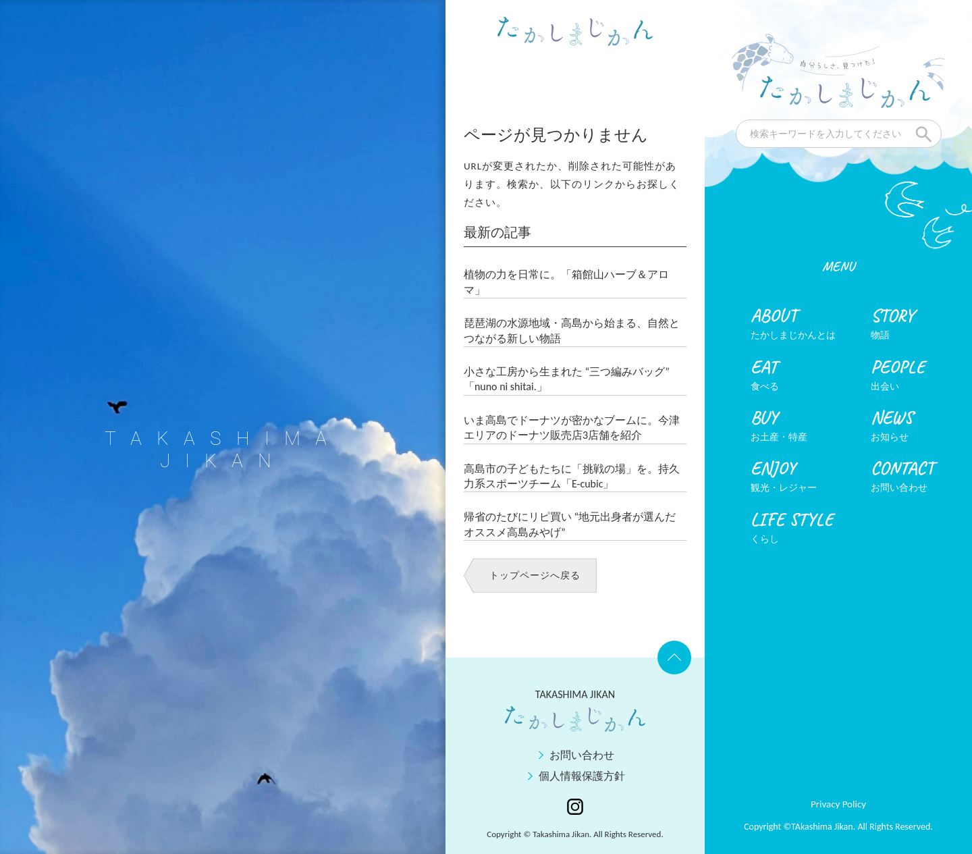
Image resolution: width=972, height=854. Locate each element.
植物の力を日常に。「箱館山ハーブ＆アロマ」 (566, 282)
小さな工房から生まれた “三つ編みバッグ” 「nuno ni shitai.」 (567, 379)
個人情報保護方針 (582, 776)
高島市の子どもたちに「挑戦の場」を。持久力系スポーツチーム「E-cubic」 (572, 476)
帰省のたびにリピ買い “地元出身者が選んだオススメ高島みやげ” (570, 524)
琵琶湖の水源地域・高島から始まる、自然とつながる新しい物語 (572, 330)
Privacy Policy (838, 804)
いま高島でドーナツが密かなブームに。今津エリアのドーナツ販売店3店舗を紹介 (572, 428)
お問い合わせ (581, 755)
